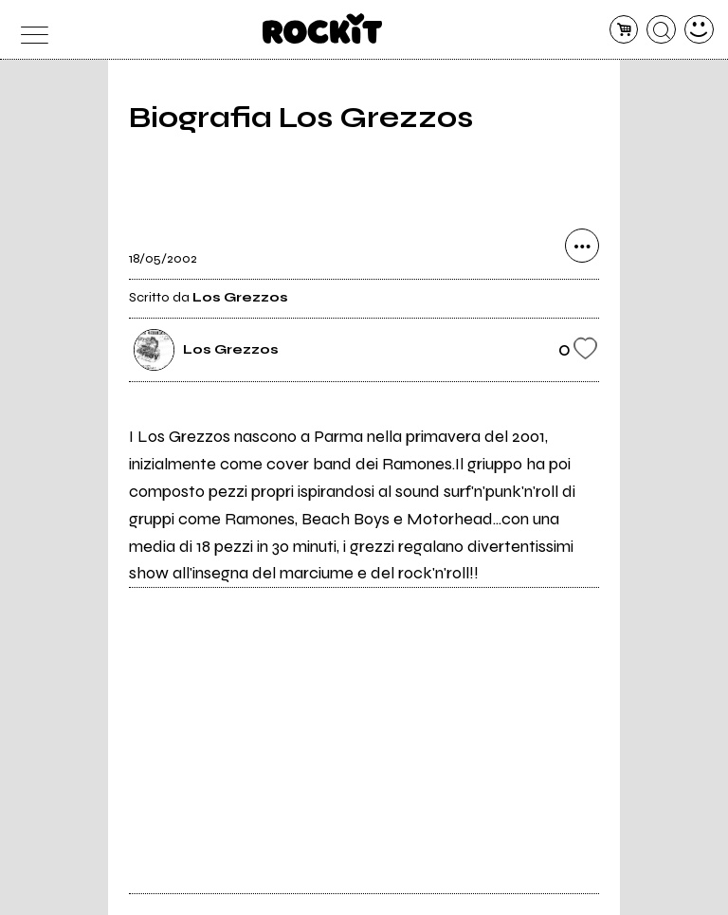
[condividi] (582, 246)
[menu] (29, 30)
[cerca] (661, 30)
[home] (323, 28)
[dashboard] (699, 30)
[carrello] (624, 30)
